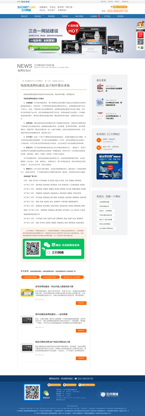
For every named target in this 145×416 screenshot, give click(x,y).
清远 (51, 408)
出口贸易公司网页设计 (106, 228)
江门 (34, 408)
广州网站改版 (91, 408)
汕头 (61, 408)
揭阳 (68, 408)
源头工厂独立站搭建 (105, 219)
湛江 (38, 408)
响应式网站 (79, 16)
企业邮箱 (93, 16)
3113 (48, 81)
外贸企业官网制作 (105, 224)
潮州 (65, 408)
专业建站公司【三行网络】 (32, 81)
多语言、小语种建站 (105, 211)
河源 (75, 408)
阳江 (55, 408)
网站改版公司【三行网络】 (72, 277)
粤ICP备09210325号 (72, 406)
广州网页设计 (83, 408)
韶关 (44, 408)
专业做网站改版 (104, 202)
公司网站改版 (109, 408)
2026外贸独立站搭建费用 (114, 90)
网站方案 (103, 1)
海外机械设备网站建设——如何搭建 (51, 314)
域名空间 (110, 1)
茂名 (41, 408)
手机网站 (65, 16)
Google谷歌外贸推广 (50, 277)
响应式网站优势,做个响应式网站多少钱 (52, 342)
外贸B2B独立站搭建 (30, 277)
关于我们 (107, 16)
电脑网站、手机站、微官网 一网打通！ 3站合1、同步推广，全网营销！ (56, 8)
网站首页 (24, 16)
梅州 (78, 408)
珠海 (28, 408)
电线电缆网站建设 (30, 98)
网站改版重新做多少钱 (120, 408)
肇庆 (31, 408)
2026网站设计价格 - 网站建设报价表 (114, 104)
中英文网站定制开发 (105, 215)
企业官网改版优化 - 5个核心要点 (113, 117)
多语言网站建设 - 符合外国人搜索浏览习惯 (54, 286)
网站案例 (51, 16)
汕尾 (58, 408)
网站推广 (117, 1)
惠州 (71, 408)
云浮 (48, 408)
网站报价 (38, 16)
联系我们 (120, 16)
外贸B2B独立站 (104, 206)
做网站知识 (125, 1)
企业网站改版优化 (101, 408)
